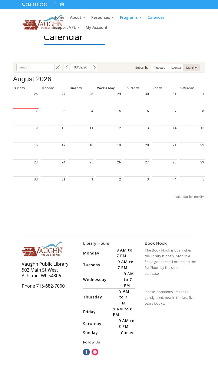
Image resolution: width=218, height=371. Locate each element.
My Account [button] (97, 28)
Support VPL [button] (64, 28)
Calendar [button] (156, 18)
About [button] (75, 18)
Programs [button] (129, 18)
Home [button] (59, 18)
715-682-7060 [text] (36, 4)
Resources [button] (100, 18)
